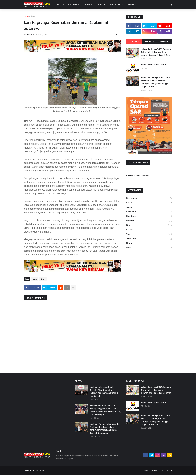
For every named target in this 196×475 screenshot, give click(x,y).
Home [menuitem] (60, 4)
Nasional (149, 220)
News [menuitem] (88, 4)
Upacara (149, 243)
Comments (164, 41)
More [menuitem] (131, 4)
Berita (32, 16)
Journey (149, 207)
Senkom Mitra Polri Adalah (153, 64)
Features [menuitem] (73, 4)
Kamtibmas (149, 211)
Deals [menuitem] (101, 4)
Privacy (155, 470)
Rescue (149, 229)
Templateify (39, 470)
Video (149, 247)
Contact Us (167, 470)
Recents (149, 41)
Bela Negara (149, 198)
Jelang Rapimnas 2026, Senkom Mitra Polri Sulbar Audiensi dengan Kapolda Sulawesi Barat (156, 52)
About (145, 470)
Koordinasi (149, 216)
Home (26, 16)
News (42, 279)
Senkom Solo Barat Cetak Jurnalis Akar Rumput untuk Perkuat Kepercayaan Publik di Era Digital (104, 391)
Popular (134, 41)
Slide (149, 234)
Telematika (149, 238)
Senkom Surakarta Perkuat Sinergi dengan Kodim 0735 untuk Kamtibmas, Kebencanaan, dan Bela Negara (105, 410)
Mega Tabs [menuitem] (116, 4)
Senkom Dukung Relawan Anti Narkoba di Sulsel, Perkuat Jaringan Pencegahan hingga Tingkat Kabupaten (155, 82)
